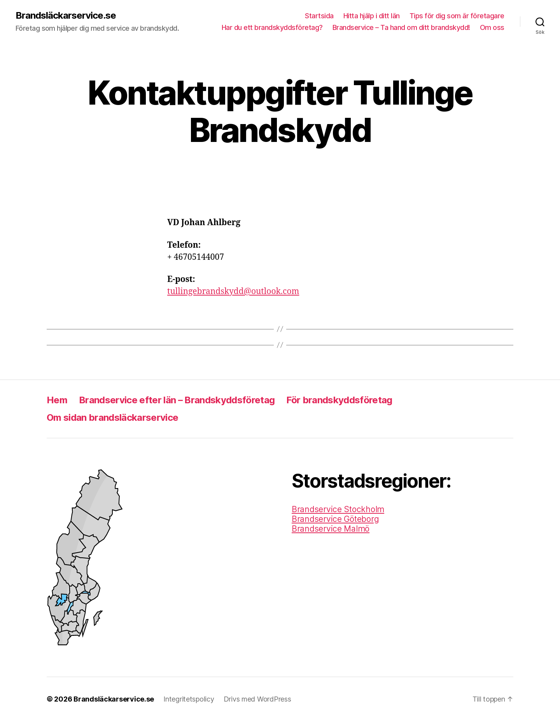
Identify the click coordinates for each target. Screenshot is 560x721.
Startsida (319, 16)
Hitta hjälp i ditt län (371, 16)
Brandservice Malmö (330, 529)
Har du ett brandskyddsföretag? (272, 27)
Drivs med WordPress (257, 699)
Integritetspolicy (188, 699)
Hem (57, 400)
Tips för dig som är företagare (457, 16)
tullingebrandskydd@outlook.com (233, 291)
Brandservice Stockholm (338, 509)
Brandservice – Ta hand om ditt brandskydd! (401, 27)
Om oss (492, 27)
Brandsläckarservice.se (66, 15)
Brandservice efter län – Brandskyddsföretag (177, 400)
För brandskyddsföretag (339, 400)
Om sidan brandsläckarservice (112, 417)
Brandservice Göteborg (335, 519)
